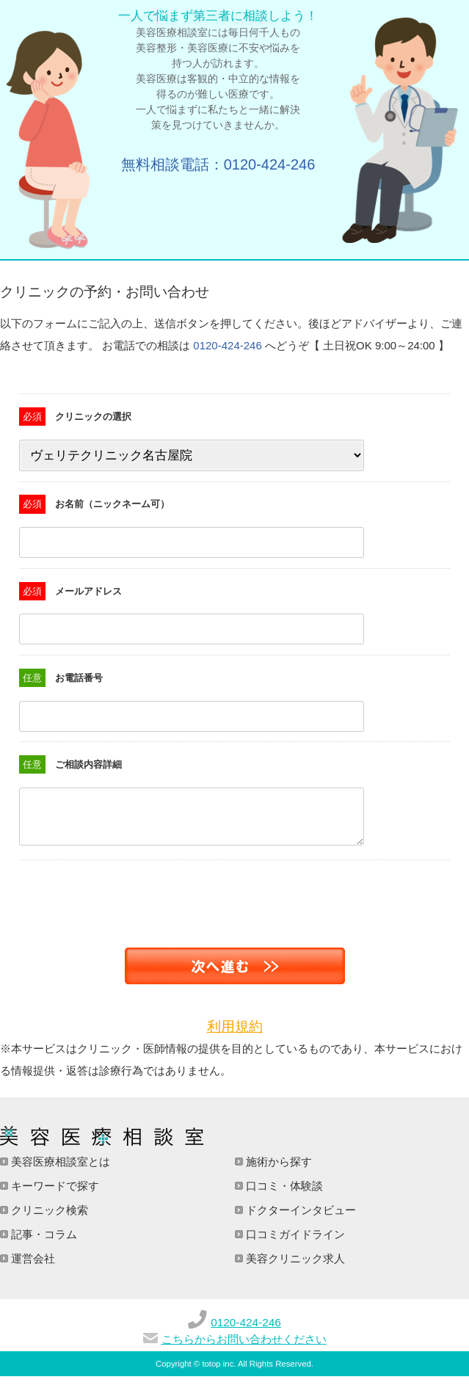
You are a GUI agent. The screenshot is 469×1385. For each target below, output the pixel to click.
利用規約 (235, 1035)
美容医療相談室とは (59, 1170)
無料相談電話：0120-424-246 (218, 164)
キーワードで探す (53, 1194)
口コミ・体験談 (283, 1194)
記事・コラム (42, 1243)
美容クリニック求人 (294, 1267)
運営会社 (31, 1267)
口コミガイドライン (294, 1243)
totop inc (217, 1372)
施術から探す (277, 1170)
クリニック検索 (48, 1219)
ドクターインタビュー (299, 1219)
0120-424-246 (227, 345)
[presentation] (111, 897)
